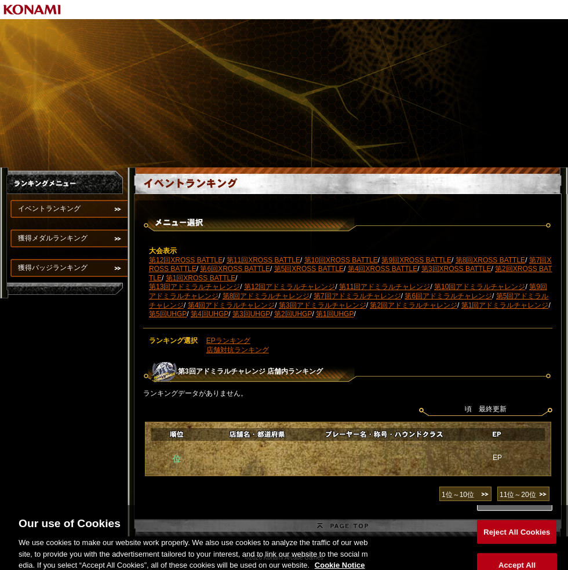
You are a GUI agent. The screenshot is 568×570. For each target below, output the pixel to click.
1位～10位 (458, 495)
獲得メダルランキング (53, 238)
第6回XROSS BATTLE (235, 269)
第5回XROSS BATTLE (309, 269)
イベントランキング (49, 208)
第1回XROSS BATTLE (200, 278)
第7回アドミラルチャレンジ (357, 296)
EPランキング (228, 341)
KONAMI (32, 9)
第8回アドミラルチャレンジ (266, 296)
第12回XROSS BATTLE (186, 260)
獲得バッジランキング (53, 268)
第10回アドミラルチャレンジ (479, 287)
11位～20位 (518, 495)
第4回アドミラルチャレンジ (231, 305)
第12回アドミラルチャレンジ (289, 287)
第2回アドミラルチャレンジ (413, 305)
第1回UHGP (335, 314)
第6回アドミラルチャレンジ (448, 296)
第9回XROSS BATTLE (416, 260)
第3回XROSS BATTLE (456, 269)
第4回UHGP (209, 314)
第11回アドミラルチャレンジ (384, 287)
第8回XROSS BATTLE (490, 260)
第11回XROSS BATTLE (263, 260)
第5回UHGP (168, 314)
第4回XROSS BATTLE (382, 269)
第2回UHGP (293, 314)
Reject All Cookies (516, 537)
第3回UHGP (251, 314)
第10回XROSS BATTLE (341, 260)
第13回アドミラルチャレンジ (194, 287)
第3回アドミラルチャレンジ (322, 305)
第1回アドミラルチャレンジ (505, 305)
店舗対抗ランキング (237, 350)
